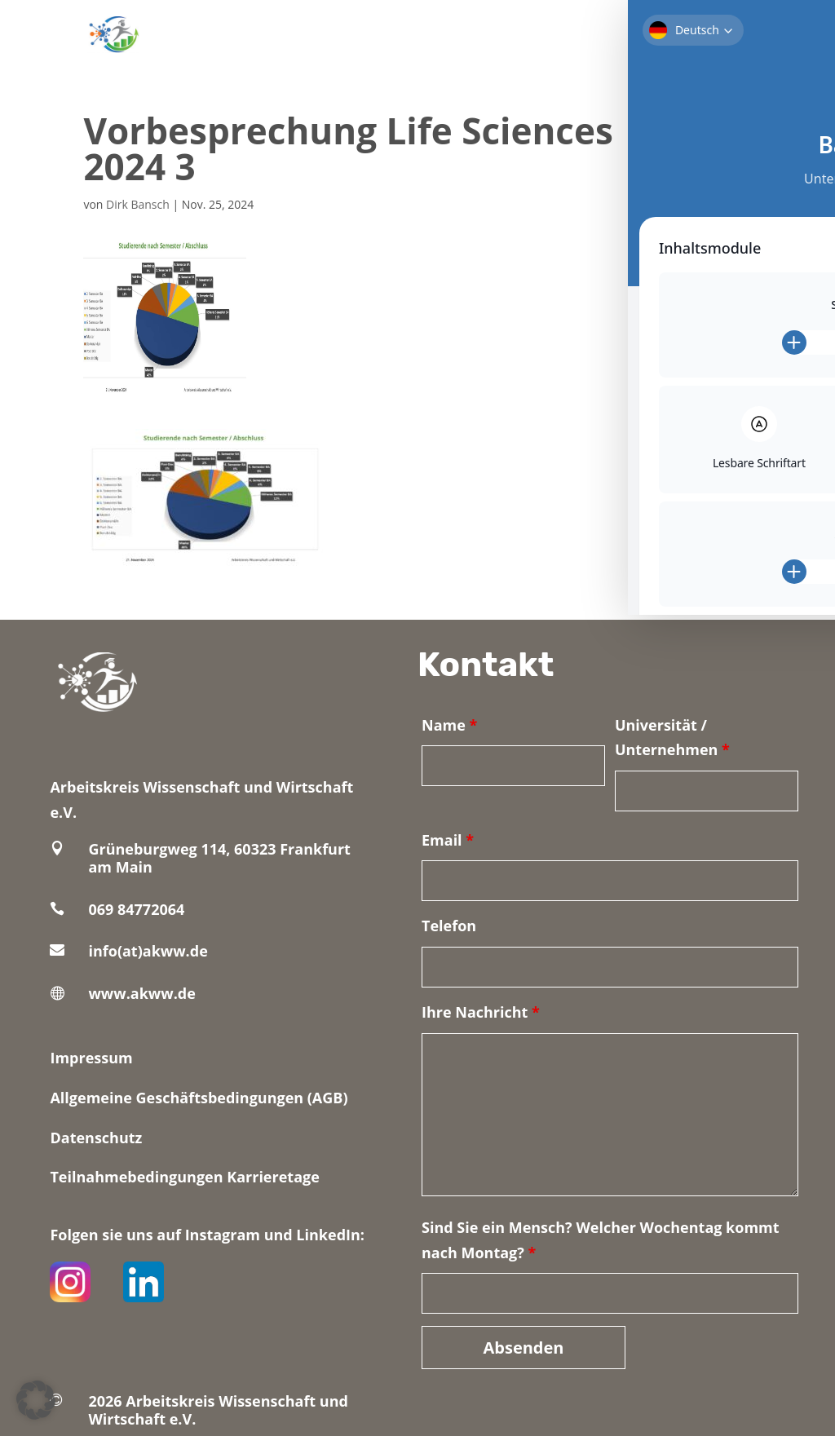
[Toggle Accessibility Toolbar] (797, 37)
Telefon (449, 925)
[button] (36, 1400)
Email (448, 840)
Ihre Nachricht (481, 1012)
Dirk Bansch (138, 204)
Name (449, 725)
